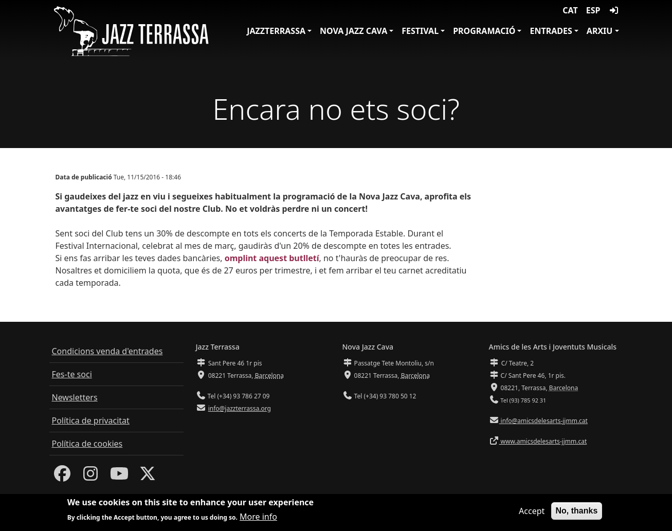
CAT (569, 10)
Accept (531, 511)
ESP (593, 10)
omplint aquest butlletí (272, 258)
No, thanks (577, 511)
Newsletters (75, 397)
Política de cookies (87, 443)
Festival (420, 30)
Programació (484, 30)
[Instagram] (90, 476)
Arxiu (600, 30)
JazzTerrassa (276, 30)
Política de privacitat (91, 420)
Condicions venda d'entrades (107, 351)
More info (258, 517)
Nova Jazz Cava (353, 30)
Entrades (551, 30)
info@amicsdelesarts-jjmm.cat (543, 420)
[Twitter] (147, 476)
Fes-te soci (72, 374)
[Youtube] (119, 476)
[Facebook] (62, 476)
